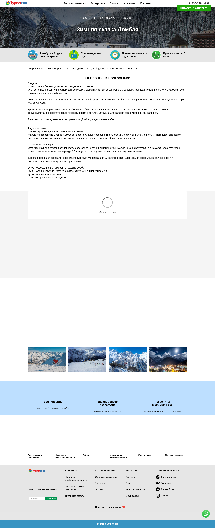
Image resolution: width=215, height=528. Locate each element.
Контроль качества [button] (135, 489)
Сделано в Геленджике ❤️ (110, 507)
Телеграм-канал (169, 477)
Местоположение (74, 3)
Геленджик (89, 18)
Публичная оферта (74, 496)
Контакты (145, 3)
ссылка (164, 495)
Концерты (129, 3)
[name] (36, 498)
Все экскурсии (109, 18)
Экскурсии (97, 3)
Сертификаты (133, 496)
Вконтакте (166, 483)
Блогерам (100, 483)
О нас (129, 483)
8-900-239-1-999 (199, 3)
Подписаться (51, 498)
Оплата (114, 3)
